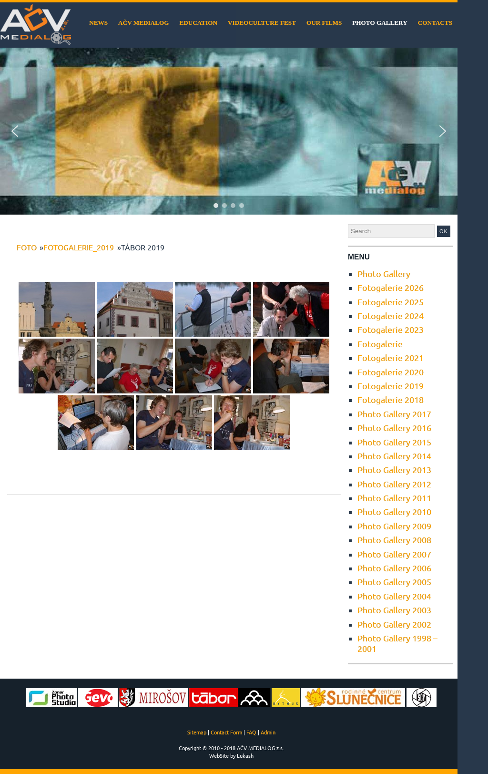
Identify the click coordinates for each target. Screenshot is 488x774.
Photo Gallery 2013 (394, 469)
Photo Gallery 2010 (394, 511)
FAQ (251, 732)
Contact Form (226, 732)
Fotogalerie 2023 (390, 329)
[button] (14, 131)
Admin (268, 732)
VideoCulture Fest (262, 22)
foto (27, 247)
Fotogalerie (380, 344)
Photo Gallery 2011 (394, 498)
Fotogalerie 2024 (390, 315)
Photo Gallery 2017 (394, 414)
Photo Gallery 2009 (394, 526)
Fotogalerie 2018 (390, 399)
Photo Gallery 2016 (394, 428)
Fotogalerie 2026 (390, 287)
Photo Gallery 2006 (394, 568)
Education (198, 22)
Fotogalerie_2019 (78, 247)
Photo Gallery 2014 (394, 456)
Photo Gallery (379, 22)
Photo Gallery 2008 (394, 540)
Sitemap (196, 732)
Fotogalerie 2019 (390, 386)
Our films (324, 22)
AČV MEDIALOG (143, 22)
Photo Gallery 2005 (394, 582)
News (98, 22)
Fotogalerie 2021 (390, 357)
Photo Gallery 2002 (394, 624)
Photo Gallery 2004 (394, 596)
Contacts (435, 22)
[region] (229, 131)
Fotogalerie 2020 (390, 372)
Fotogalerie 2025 (390, 302)
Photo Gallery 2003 (394, 610)
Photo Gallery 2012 (394, 484)
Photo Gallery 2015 (394, 442)
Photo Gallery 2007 (394, 554)
